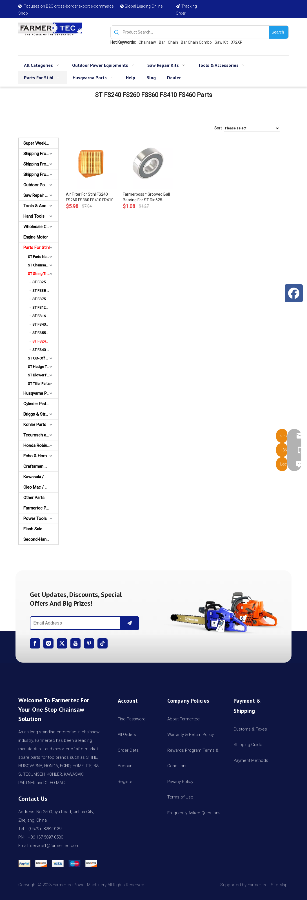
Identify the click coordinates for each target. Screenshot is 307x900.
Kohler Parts (34, 424)
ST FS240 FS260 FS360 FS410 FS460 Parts (45, 341)
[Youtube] (75, 643)
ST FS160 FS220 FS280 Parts (45, 316)
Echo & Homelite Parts (40, 455)
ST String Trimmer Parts (43, 274)
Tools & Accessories (40, 205)
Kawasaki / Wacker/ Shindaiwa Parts (40, 476)
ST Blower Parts (40, 375)
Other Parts (34, 497)
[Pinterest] (89, 643)
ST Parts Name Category (43, 257)
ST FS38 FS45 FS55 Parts (45, 290)
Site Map (280, 884)
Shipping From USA (40, 153)
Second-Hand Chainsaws (40, 539)
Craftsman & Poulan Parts (40, 466)
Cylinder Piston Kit (40, 403)
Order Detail (129, 750)
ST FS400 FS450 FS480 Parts (45, 324)
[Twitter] (62, 643)
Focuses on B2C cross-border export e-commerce (69, 6)
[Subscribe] (129, 623)
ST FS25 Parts (43, 282)
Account (126, 765)
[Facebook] (35, 643)
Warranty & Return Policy (190, 734)
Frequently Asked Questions (194, 812)
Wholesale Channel (40, 226)
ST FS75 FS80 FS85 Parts (45, 299)
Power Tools (35, 518)
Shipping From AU (39, 164)
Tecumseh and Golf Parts (40, 435)
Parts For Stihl (36, 247)
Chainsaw (147, 42)
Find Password (132, 719)
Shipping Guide (247, 744)
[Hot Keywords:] (278, 32)
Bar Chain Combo (196, 42)
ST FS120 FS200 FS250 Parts (45, 307)
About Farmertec (183, 719)
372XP (237, 42)
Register (126, 781)
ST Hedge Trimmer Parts (43, 367)
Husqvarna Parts (38, 393)
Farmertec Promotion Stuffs (40, 508)
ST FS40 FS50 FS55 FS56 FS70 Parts (45, 350)
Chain (173, 42)
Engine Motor (35, 237)
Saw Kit (221, 42)
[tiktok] (102, 643)
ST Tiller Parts (39, 383)
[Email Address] (74, 623)
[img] (222, 610)
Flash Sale (32, 528)
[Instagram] (48, 643)
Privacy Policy (180, 781)
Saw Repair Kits (37, 195)
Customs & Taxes (250, 729)
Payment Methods (250, 760)
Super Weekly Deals (40, 143)
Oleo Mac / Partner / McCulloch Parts (40, 487)
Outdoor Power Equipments (40, 185)
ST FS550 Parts (44, 333)
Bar (162, 42)
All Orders (127, 734)
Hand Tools (34, 216)
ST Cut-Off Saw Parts (43, 358)
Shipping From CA (40, 174)
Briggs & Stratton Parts (40, 414)
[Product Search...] (196, 32)
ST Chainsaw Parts (43, 265)
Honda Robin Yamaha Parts (40, 445)
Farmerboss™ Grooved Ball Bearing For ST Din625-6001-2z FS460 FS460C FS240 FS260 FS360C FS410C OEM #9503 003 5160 (146, 197)
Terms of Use (180, 797)
